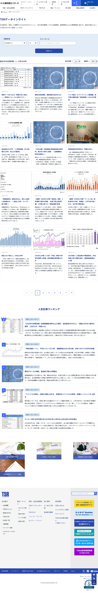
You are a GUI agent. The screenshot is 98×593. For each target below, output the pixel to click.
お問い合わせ (59, 505)
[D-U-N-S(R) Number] (84, 513)
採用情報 (58, 501)
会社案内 (92, 8)
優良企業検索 (80, 8)
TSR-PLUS (42, 8)
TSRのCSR (6, 517)
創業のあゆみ (7, 513)
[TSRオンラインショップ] (84, 532)
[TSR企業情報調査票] (84, 551)
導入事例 (68, 8)
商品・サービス (55, 8)
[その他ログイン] (84, 523)
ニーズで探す (22, 518)
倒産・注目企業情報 (9, 8)
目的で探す (21, 514)
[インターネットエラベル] (84, 542)
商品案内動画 (48, 512)
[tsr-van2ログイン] (84, 503)
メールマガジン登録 (62, 510)
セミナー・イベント (35, 520)
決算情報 (5, 524)
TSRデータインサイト (26, 8)
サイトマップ (59, 514)
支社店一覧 (6, 520)
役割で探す (21, 521)
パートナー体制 (7, 528)
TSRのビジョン (7, 509)
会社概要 (5, 505)
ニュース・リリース (35, 516)
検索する (49, 51)
